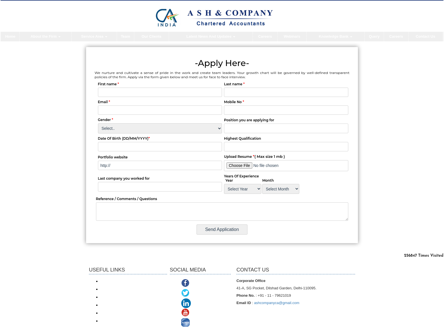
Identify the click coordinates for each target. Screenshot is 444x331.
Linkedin (200, 303)
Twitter (197, 293)
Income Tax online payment (121, 289)
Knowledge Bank (335, 36)
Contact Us (425, 36)
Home (10, 36)
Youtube (199, 313)
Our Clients (151, 36)
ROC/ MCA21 (110, 305)
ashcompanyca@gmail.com (276, 303)
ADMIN (198, 323)
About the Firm (46, 36)
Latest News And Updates (210, 36)
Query (374, 36)
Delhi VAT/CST (111, 313)
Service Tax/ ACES (114, 297)
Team (125, 36)
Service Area (94, 36)
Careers (265, 36)
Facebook (201, 283)
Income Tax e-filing (114, 281)
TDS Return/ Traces (115, 321)
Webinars (292, 36)
